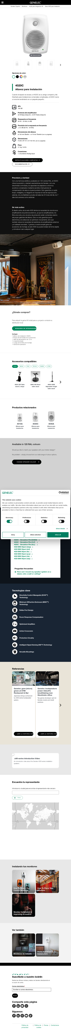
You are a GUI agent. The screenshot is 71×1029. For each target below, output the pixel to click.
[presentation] (60, 65)
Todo (15, 366)
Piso (28, 366)
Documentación (22, 164)
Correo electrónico (18, 986)
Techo (35, 366)
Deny (13, 535)
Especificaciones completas (27, 160)
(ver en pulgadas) (47, 134)
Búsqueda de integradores (25, 328)
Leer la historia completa (25, 734)
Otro (49, 366)
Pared (42, 366)
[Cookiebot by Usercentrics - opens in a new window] (60, 492)
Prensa (46, 1025)
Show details (60, 528)
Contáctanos (55, 1025)
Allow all (58, 535)
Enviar (15, 995)
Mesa (21, 366)
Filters (17, 797)
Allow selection (35, 535)
